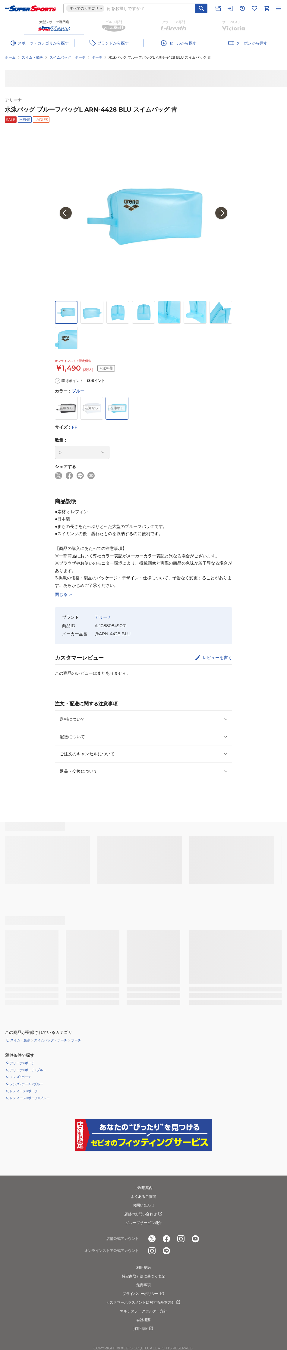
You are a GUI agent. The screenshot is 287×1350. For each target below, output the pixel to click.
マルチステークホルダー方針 (143, 1311)
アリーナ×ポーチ (22, 1063)
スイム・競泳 (32, 57)
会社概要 (143, 1320)
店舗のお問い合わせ (143, 1214)
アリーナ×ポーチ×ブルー (28, 1070)
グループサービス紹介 (143, 1222)
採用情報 (143, 1329)
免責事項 (143, 1285)
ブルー (78, 391)
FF (74, 427)
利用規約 (143, 1267)
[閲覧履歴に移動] (242, 8)
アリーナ (13, 100)
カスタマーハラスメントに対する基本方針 (143, 1302)
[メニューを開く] (278, 8)
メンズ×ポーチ (20, 1077)
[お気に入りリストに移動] (254, 8)
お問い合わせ (143, 1205)
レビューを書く (217, 657)
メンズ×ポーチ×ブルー (26, 1084)
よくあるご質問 (143, 1196)
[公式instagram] (180, 1239)
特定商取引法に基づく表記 (143, 1276)
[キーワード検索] (201, 8)
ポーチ (97, 57)
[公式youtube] (195, 1239)
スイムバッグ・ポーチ (67, 57)
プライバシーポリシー (143, 1294)
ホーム (10, 57)
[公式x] (152, 1239)
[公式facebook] (166, 1239)
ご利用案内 (143, 1187)
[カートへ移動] (266, 8)
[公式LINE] (166, 1251)
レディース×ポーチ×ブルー (30, 1098)
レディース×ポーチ (24, 1091)
